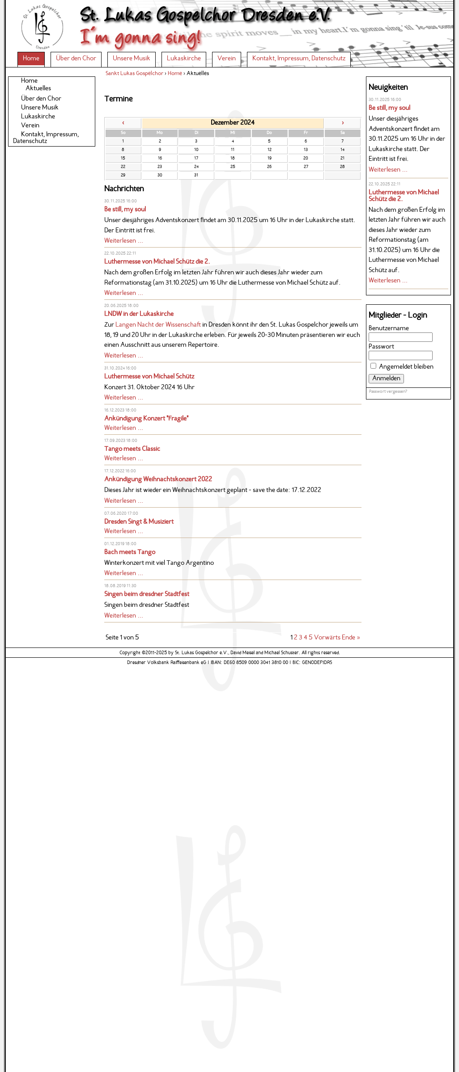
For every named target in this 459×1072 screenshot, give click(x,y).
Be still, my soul (125, 209)
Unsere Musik (131, 58)
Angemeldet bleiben (406, 367)
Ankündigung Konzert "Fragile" (146, 419)
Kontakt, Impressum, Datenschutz (298, 58)
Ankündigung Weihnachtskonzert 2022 (158, 479)
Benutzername (389, 328)
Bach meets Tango (129, 552)
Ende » (351, 638)
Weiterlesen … (124, 241)
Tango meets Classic (132, 449)
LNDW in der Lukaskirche (139, 314)
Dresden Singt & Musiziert (139, 522)
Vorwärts (327, 638)
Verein (226, 58)
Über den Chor (76, 58)
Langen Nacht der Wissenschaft (158, 325)
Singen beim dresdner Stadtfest (146, 594)
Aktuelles (38, 88)
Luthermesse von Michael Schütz (149, 377)
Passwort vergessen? (388, 391)
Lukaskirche (184, 58)
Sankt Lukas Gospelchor (134, 73)
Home (31, 58)
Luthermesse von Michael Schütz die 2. (157, 262)
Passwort (381, 347)
